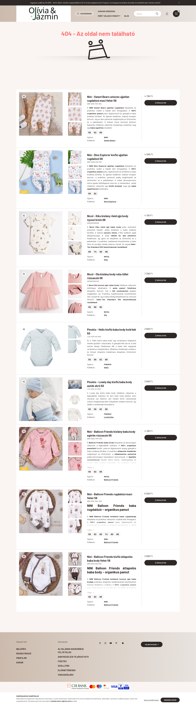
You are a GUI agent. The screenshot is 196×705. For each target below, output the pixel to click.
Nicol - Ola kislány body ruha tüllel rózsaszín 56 (107, 276)
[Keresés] (157, 13)
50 (89, 359)
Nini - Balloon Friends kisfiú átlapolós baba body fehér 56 (110, 558)
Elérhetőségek (67, 670)
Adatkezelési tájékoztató (73, 656)
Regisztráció (23, 653)
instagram (105, 643)
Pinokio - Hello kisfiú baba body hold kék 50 (111, 331)
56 (89, 132)
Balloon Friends (111, 479)
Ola (105, 315)
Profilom (21, 658)
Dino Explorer (110, 201)
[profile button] (167, 13)
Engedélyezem (170, 700)
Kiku (106, 260)
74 (95, 251)
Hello (106, 367)
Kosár (19, 662)
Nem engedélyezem (151, 700)
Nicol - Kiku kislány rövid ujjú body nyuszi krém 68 (107, 217)
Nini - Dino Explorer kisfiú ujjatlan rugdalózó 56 (107, 156)
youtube (111, 643)
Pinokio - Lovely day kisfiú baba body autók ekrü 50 (109, 383)
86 (106, 251)
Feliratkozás (151, 644)
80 (101, 251)
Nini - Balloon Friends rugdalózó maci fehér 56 (109, 496)
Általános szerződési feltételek (71, 650)
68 (100, 132)
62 (95, 132)
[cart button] (176, 13)
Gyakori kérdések (106, 11)
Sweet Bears (109, 140)
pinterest (116, 643)
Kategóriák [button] (84, 13)
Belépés (21, 649)
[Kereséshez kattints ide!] (147, 13)
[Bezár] (179, 3)
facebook (100, 643)
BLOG (126, 16)
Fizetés (62, 661)
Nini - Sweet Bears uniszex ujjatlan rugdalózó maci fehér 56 (108, 98)
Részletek (161, 103)
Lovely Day (109, 417)
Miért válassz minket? (109, 16)
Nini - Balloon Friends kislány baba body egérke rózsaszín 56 (111, 433)
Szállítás (63, 665)
